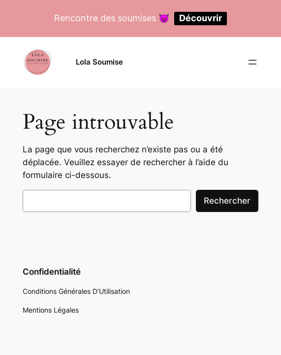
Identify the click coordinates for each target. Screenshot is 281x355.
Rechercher (227, 201)
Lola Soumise (99, 62)
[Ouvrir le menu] (252, 62)
